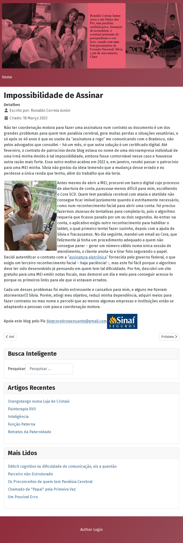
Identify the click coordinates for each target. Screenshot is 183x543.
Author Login (91, 529)
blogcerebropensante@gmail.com (76, 321)
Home (7, 77)
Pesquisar (16, 368)
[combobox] (49, 369)
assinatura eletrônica (88, 257)
